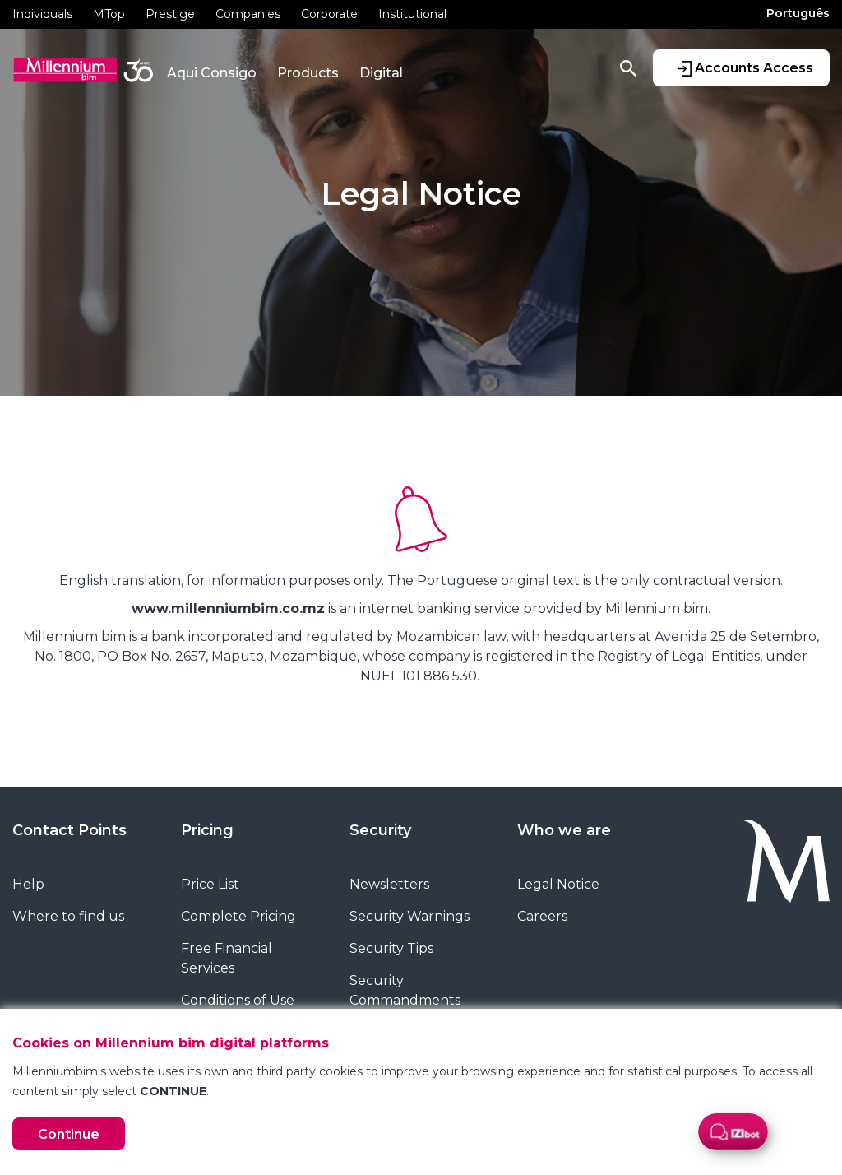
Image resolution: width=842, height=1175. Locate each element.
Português (798, 13)
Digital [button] (381, 73)
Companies (247, 14)
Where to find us (68, 916)
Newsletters (389, 884)
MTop (109, 14)
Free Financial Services (226, 958)
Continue (68, 1134)
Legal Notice (558, 884)
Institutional (412, 14)
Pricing (207, 830)
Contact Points (69, 830)
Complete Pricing (238, 916)
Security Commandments (404, 990)
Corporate (329, 14)
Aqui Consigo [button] (212, 73)
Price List (210, 884)
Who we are (564, 830)
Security (380, 830)
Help (28, 884)
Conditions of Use (237, 1000)
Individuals (42, 14)
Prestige (170, 14)
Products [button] (308, 73)
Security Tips (391, 948)
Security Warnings (409, 916)
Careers (542, 916)
